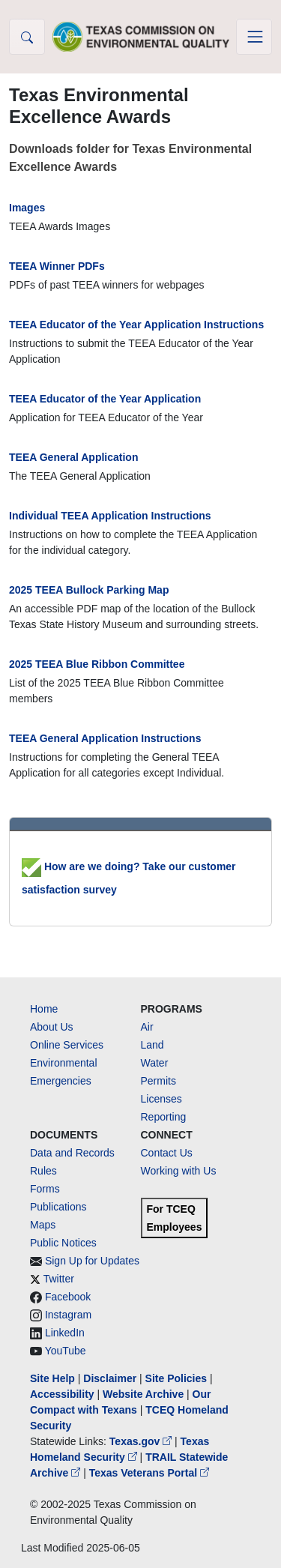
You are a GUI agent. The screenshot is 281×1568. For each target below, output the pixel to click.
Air (147, 1027)
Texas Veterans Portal (149, 1473)
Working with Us (179, 1171)
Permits (158, 1081)
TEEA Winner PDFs (57, 266)
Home (44, 1009)
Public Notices (63, 1243)
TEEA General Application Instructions (105, 738)
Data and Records (72, 1153)
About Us (51, 1027)
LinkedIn (65, 1333)
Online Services (66, 1045)
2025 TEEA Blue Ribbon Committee (96, 664)
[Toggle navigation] (254, 37)
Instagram (68, 1315)
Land (152, 1045)
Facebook (68, 1297)
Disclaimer (109, 1378)
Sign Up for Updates (92, 1261)
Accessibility (63, 1394)
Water (155, 1063)
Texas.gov (142, 1441)
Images (27, 208)
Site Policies (176, 1378)
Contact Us (167, 1153)
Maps (42, 1225)
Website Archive (143, 1394)
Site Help (52, 1378)
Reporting (164, 1117)
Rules (43, 1171)
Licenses (161, 1099)
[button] (27, 37)
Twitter (58, 1279)
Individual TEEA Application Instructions (110, 516)
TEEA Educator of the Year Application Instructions (136, 325)
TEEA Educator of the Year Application (105, 399)
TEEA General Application (73, 457)
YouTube (65, 1351)
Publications (58, 1207)
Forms (45, 1189)
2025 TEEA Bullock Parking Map (89, 590)
